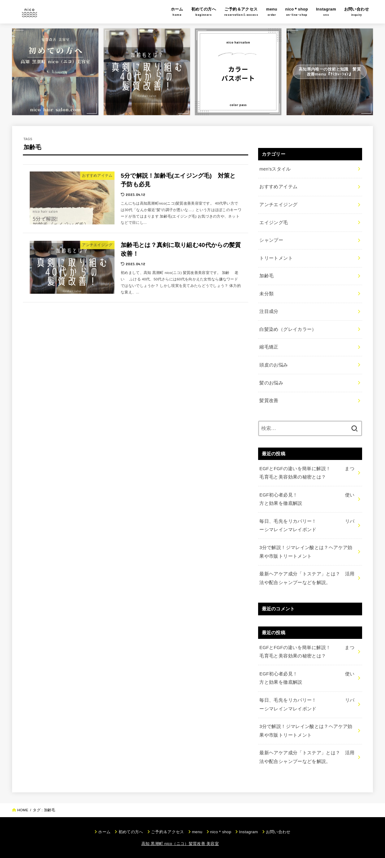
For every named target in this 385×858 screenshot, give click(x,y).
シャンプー (271, 240)
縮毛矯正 (268, 346)
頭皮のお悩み (273, 364)
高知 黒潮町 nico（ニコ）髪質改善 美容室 (180, 843)
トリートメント (276, 258)
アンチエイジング (278, 204)
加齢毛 (266, 275)
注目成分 (268, 311)
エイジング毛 (273, 222)
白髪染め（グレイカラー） (287, 329)
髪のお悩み (271, 382)
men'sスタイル (275, 169)
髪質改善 (268, 400)
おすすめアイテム (278, 186)
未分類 (266, 293)
